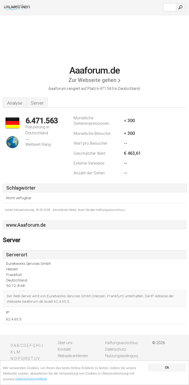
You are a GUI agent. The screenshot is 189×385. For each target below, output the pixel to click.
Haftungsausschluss (122, 343)
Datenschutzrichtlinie (31, 379)
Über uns (65, 343)
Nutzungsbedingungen (124, 356)
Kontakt (64, 349)
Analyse (14, 103)
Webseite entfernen (73, 356)
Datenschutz (115, 349)
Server (37, 103)
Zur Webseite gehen (92, 80)
